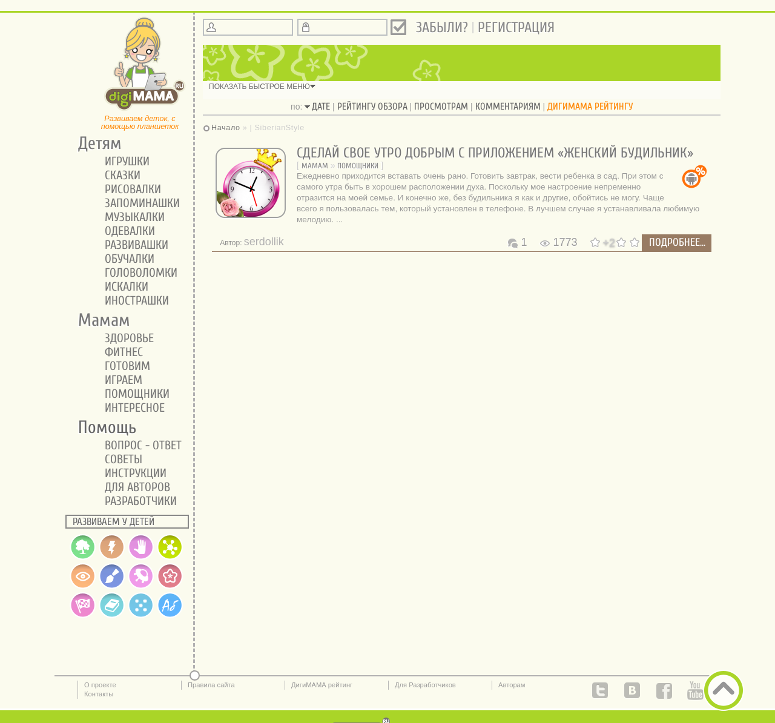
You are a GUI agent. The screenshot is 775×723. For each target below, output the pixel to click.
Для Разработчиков (425, 684)
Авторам (512, 684)
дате (321, 106)
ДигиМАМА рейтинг (321, 684)
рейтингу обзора (372, 106)
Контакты (98, 694)
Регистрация (516, 27)
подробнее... (677, 242)
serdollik (264, 242)
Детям (96, 143)
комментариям (508, 106)
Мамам (315, 165)
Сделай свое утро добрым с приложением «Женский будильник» (495, 153)
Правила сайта (211, 684)
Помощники (357, 165)
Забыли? (442, 27)
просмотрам (441, 106)
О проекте (100, 684)
